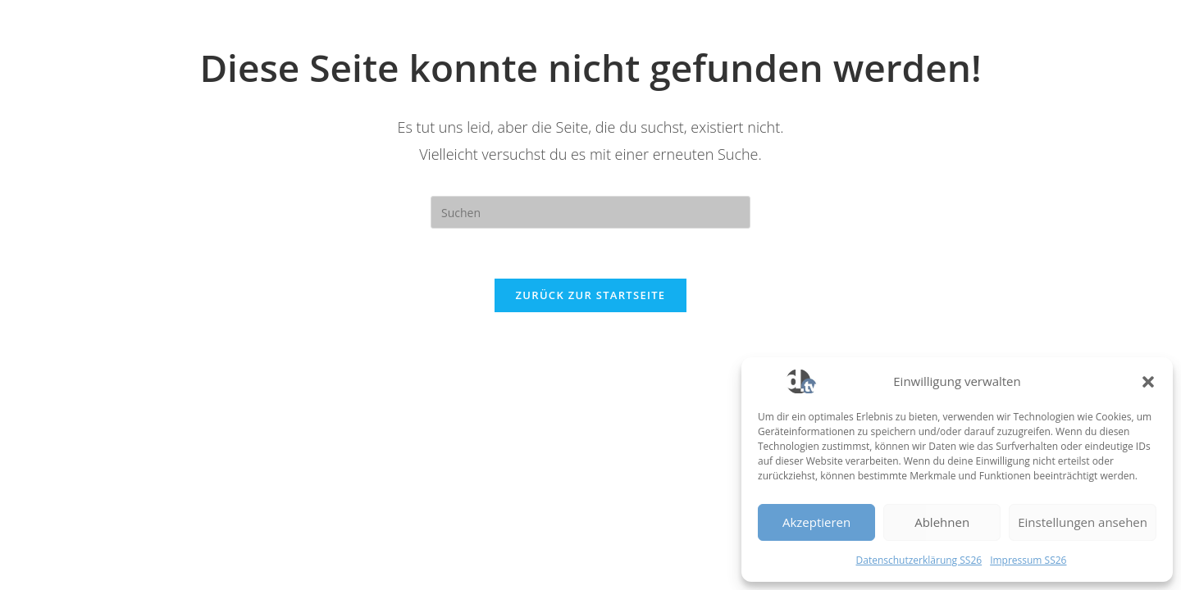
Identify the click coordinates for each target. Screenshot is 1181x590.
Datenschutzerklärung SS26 (919, 560)
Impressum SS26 (1028, 560)
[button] (1148, 382)
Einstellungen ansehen (1082, 522)
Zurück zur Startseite (591, 295)
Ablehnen (941, 522)
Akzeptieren (816, 522)
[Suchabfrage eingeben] (590, 212)
